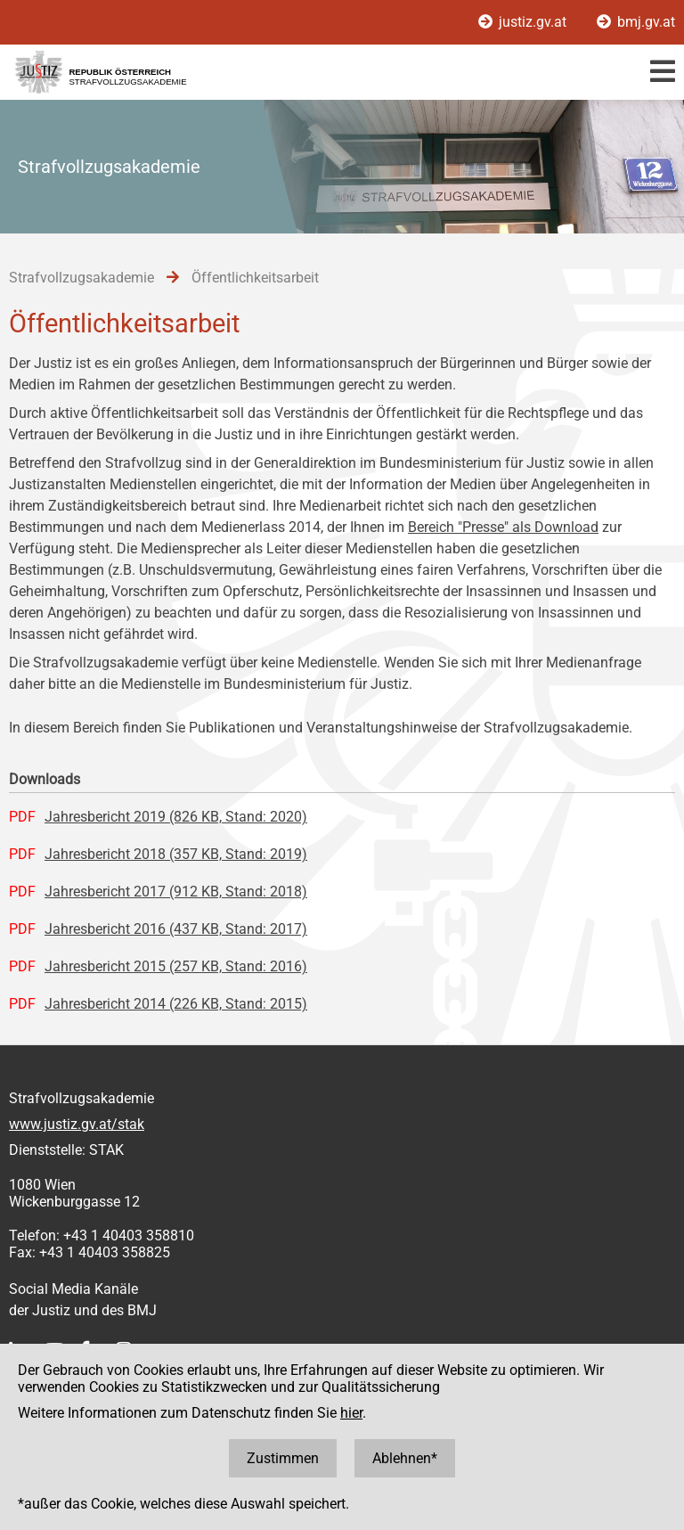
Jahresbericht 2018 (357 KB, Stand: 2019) (176, 854)
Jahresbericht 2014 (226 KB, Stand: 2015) (176, 1003)
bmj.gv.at (636, 21)
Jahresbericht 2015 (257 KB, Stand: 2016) (176, 966)
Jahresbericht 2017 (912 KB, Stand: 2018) (176, 891)
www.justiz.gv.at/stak (76, 1124)
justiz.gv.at (524, 21)
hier (351, 1412)
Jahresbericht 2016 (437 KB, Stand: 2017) (176, 928)
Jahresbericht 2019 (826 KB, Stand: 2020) (176, 816)
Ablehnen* (404, 1458)
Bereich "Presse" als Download (503, 527)
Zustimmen (283, 1458)
